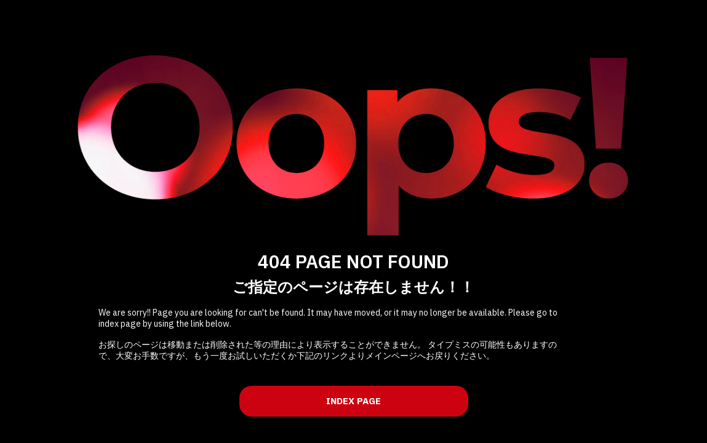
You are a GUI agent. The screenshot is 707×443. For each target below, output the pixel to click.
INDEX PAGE (353, 401)
